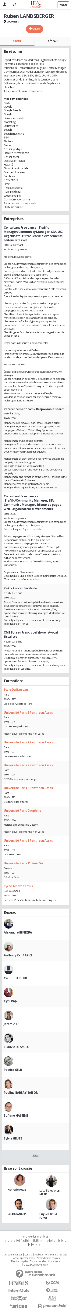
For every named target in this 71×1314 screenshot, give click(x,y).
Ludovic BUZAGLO (17, 1047)
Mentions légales (19, 1261)
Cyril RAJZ (11, 1001)
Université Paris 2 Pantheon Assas (28, 712)
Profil (17, 41)
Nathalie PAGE (17, 1189)
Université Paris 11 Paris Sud (24, 863)
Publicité (38, 1254)
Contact (28, 1254)
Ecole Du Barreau (16, 690)
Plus (35, 1155)
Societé (63, 1254)
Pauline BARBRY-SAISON (21, 1092)
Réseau (52, 41)
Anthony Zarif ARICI (18, 955)
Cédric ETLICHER (15, 978)
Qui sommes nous (13, 1254)
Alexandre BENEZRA (18, 932)
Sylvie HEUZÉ (13, 1138)
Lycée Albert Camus (18, 886)
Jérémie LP (11, 1024)
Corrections (54, 1261)
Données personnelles (23, 1258)
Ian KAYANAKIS (17, 1214)
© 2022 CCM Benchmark (35, 1264)
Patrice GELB (13, 1070)
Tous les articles (38, 1261)
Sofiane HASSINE (16, 1115)
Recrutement (51, 1254)
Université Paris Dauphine (22, 810)
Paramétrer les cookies (48, 1258)
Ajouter (36, 29)
